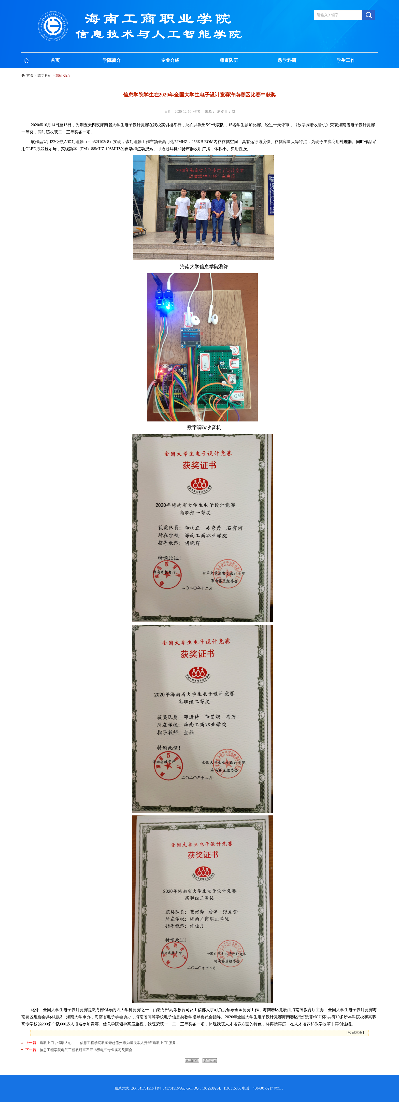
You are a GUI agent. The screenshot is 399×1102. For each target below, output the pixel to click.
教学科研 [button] (287, 60)
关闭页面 (210, 1060)
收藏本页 (355, 1033)
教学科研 (44, 75)
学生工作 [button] (346, 60)
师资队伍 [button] (229, 60)
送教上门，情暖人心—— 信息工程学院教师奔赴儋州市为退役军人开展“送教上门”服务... (109, 1043)
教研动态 (62, 75)
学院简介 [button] (112, 60)
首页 (30, 75)
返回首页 (192, 1060)
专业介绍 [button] (170, 60)
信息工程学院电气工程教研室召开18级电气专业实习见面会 (86, 1050)
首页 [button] (55, 60)
